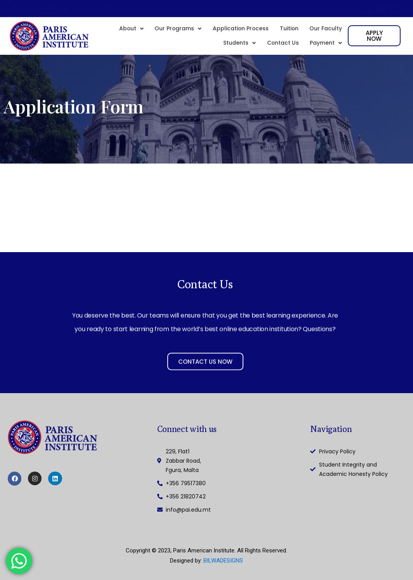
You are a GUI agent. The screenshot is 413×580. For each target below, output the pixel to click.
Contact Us (281, 47)
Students (237, 47)
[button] (127, 29)
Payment (325, 47)
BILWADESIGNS (223, 560)
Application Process (239, 30)
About (127, 30)
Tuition (288, 30)
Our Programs (174, 30)
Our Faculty (325, 30)
